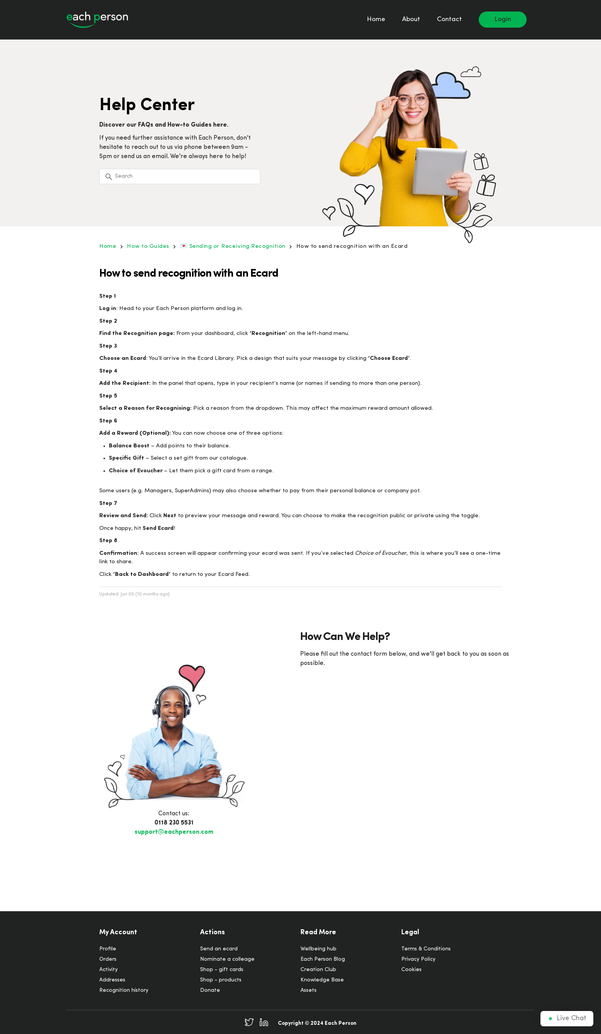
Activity (108, 970)
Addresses (112, 980)
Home (376, 19)
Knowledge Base (322, 980)
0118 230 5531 (174, 823)
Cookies (411, 970)
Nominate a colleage (227, 959)
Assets (308, 990)
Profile (107, 949)
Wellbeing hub (318, 949)
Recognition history (123, 990)
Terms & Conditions (426, 949)
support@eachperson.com (174, 832)
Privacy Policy (418, 959)
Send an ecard (219, 949)
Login (502, 19)
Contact (449, 19)
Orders (108, 959)
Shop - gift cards (221, 970)
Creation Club (318, 970)
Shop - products (220, 980)
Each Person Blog (322, 959)
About (411, 19)
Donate (210, 990)
